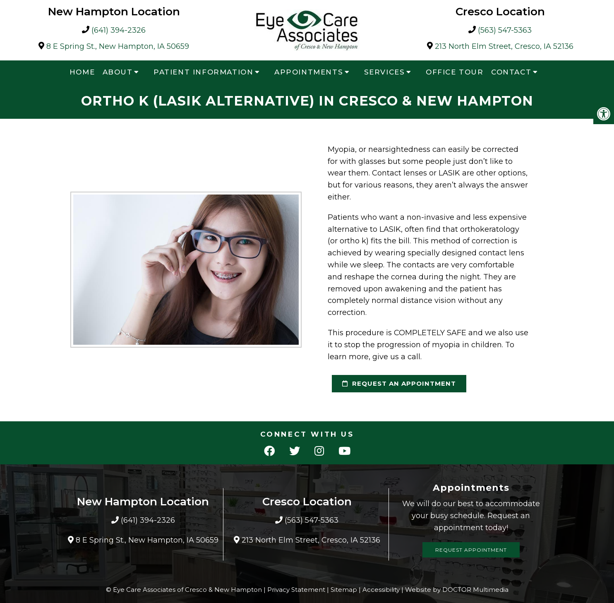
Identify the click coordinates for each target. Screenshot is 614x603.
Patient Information (203, 72)
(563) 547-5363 (505, 30)
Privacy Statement (296, 589)
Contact (511, 72)
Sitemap (344, 589)
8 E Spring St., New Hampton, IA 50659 (117, 46)
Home (82, 72)
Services (384, 72)
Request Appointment (471, 550)
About (118, 72)
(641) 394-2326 (118, 30)
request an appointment (399, 383)
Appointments (308, 72)
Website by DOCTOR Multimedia (456, 589)
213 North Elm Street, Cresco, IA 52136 (504, 46)
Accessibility (381, 589)
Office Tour (455, 72)
